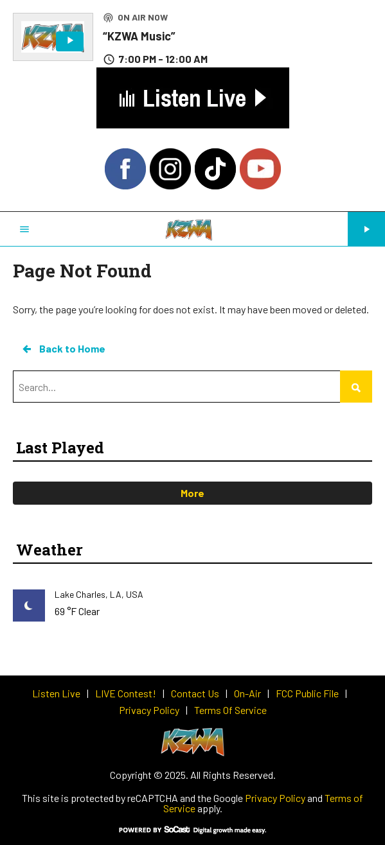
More (192, 493)
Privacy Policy (275, 798)
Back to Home (63, 348)
